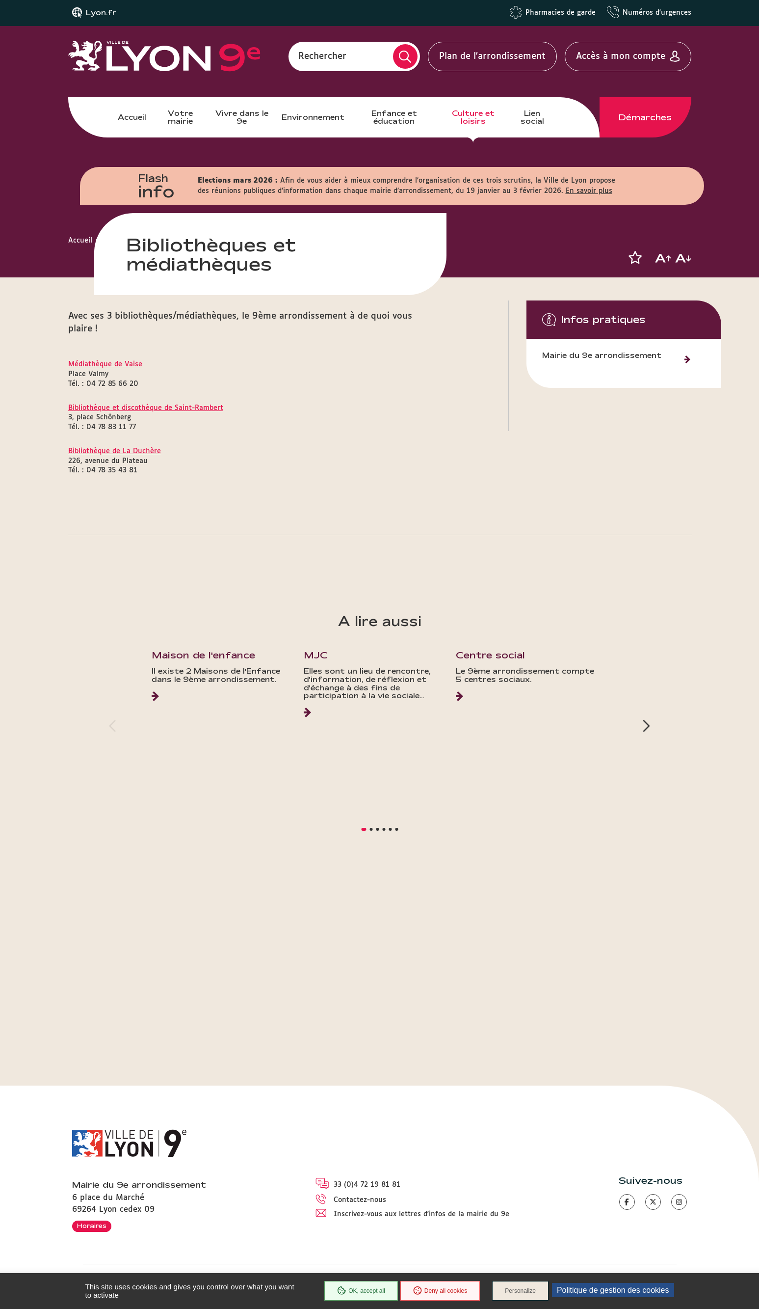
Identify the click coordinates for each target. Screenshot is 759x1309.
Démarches (645, 117)
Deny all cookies (440, 1290)
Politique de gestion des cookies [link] (613, 1290)
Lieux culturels (196, 240)
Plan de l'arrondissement (492, 56)
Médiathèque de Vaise (105, 557)
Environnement (313, 117)
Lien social (532, 117)
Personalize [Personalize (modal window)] (520, 1290)
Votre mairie (180, 117)
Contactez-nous (360, 1200)
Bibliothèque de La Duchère (114, 644)
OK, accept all (361, 1290)
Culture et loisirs (473, 117)
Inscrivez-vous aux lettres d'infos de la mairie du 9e (421, 1214)
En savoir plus (589, 191)
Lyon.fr (101, 13)
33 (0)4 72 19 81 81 (367, 1184)
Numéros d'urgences (657, 12)
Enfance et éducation (394, 117)
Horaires (91, 1225)
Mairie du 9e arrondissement (601, 355)
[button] (635, 257)
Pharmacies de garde (560, 12)
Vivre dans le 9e (241, 117)
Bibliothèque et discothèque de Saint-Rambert (145, 601)
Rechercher (322, 56)
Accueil (132, 117)
